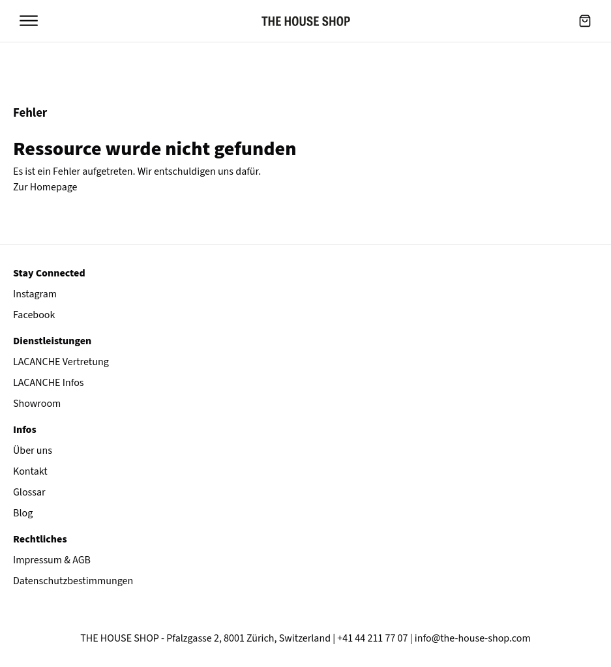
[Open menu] (28, 21)
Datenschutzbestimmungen (73, 581)
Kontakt (30, 471)
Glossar (29, 492)
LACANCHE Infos (48, 383)
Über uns (32, 450)
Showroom (37, 403)
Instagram (35, 294)
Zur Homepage (45, 187)
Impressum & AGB (52, 560)
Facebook (34, 315)
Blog (23, 513)
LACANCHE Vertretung (61, 362)
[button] (585, 21)
